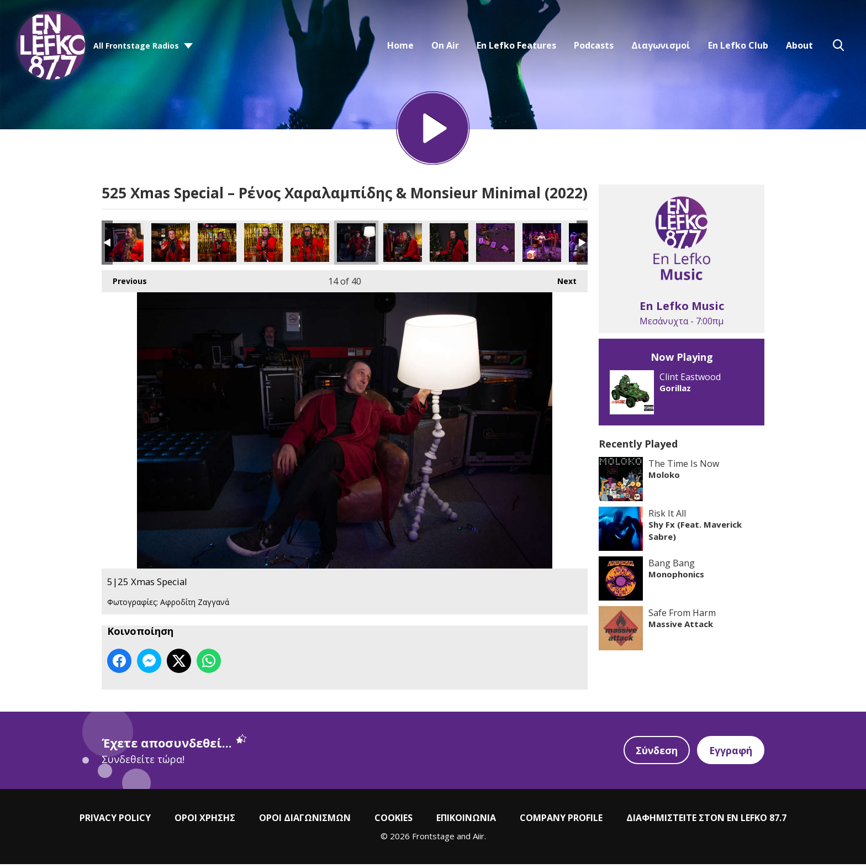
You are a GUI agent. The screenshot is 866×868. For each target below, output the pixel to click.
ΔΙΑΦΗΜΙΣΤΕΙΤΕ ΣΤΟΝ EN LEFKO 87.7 (706, 821)
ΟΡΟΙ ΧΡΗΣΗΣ (205, 821)
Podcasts (594, 45)
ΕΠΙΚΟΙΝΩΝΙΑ (466, 821)
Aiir (478, 839)
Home (400, 45)
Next (561, 282)
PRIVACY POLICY (115, 821)
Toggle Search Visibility (838, 45)
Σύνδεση (655, 753)
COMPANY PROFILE (561, 821)
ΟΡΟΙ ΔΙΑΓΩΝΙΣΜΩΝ (305, 821)
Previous (124, 282)
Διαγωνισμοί (660, 45)
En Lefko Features (516, 45)
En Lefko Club (738, 45)
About (799, 45)
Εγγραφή (730, 753)
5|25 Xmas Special (124, 246)
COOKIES (393, 821)
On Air (445, 45)
